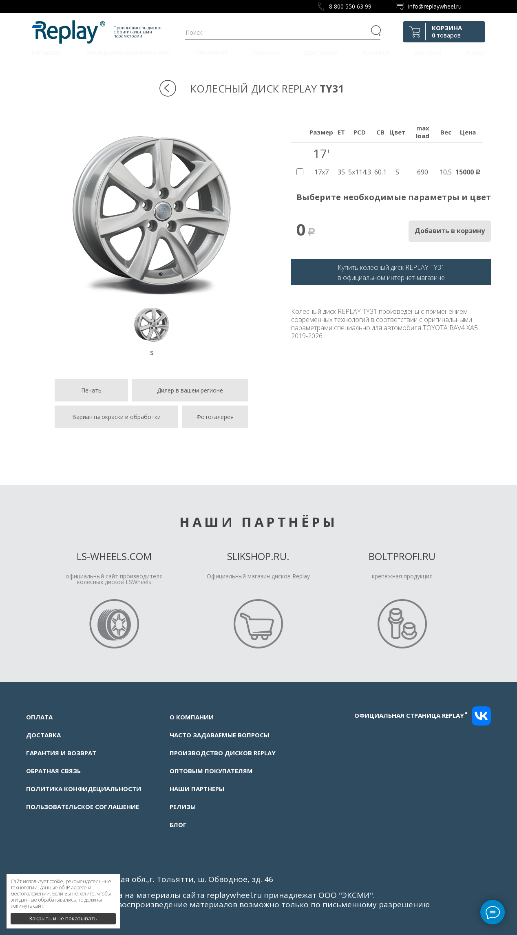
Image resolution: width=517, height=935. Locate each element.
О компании (192, 717)
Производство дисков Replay (223, 753)
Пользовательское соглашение (82, 807)
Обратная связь (53, 771)
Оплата (266, 53)
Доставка (321, 53)
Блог (178, 824)
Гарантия (211, 53)
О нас (475, 53)
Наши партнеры (197, 789)
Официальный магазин (128, 53)
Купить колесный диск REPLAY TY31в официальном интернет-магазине (391, 272)
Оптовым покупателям (211, 771)
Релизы (183, 807)
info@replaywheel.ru (435, 6)
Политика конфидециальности (83, 789)
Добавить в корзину (450, 230)
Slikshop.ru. (258, 556)
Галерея (376, 53)
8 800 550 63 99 (350, 6)
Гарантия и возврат (61, 753)
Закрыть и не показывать (63, 914)
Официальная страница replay (411, 715)
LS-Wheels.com (114, 556)
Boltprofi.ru (402, 556)
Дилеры (428, 53)
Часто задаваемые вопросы (219, 735)
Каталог (47, 53)
